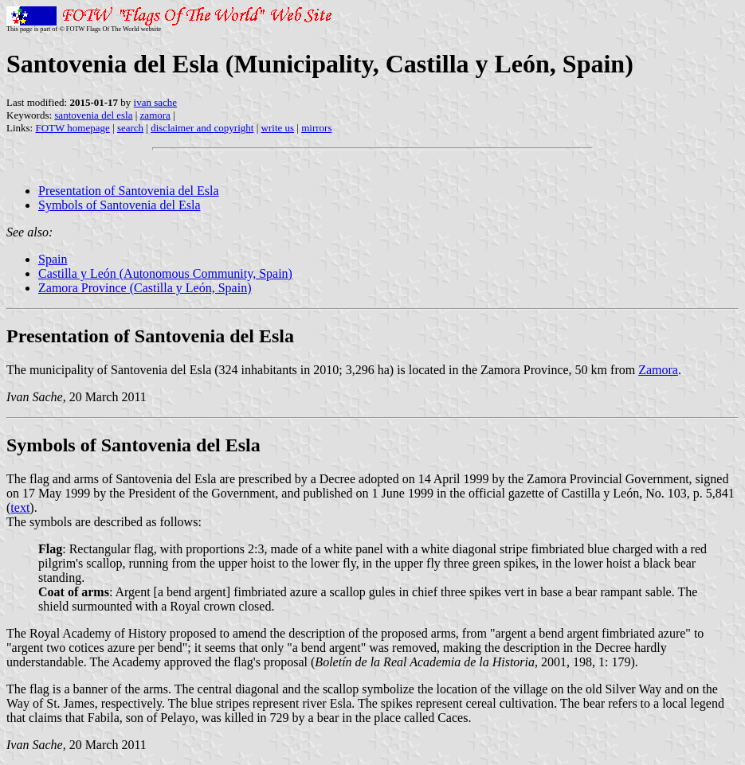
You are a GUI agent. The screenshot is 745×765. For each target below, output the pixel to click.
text (19, 507)
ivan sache (156, 102)
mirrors (316, 128)
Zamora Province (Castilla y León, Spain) (144, 288)
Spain (52, 259)
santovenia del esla (93, 115)
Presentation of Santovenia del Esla (128, 190)
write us (278, 128)
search (130, 128)
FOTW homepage (72, 128)
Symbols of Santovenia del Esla (119, 205)
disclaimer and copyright (202, 128)
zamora (155, 115)
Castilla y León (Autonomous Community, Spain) (165, 273)
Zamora (658, 370)
